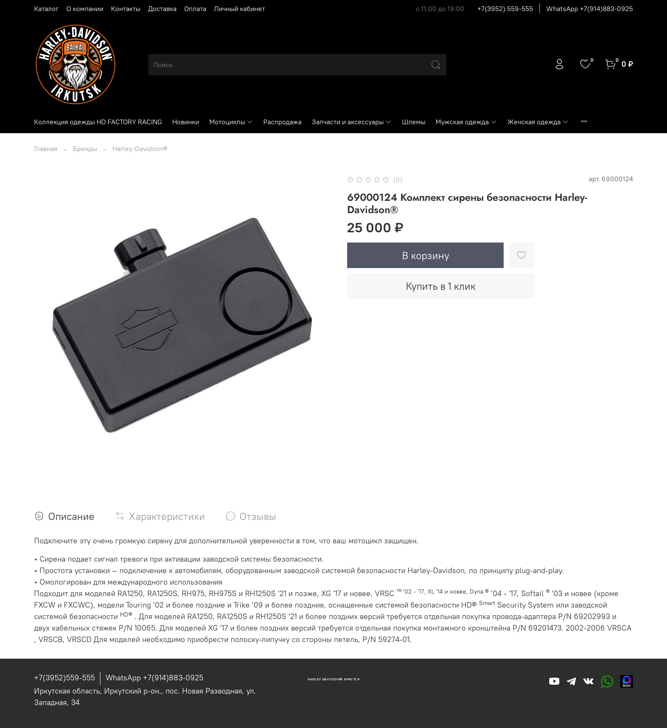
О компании (84, 8)
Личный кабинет (239, 8)
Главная (45, 148)
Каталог (46, 8)
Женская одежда (538, 121)
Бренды (85, 148)
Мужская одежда (466, 121)
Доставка (162, 8)
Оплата (195, 8)
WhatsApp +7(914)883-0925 (589, 8)
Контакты (125, 8)
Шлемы (413, 121)
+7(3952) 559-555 (505, 8)
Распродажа (282, 121)
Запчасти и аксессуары (352, 121)
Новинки (185, 121)
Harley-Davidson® (139, 148)
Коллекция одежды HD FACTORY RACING (98, 121)
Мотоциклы (231, 121)
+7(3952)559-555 (64, 677)
